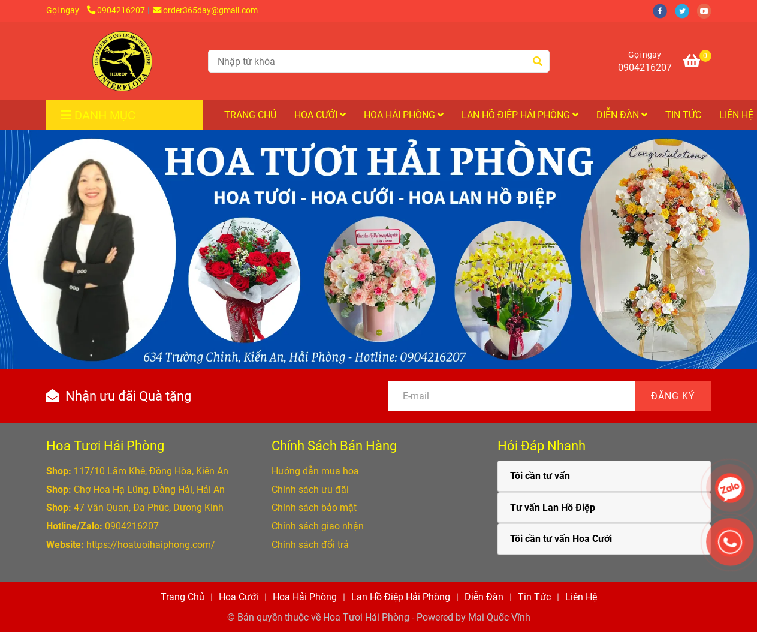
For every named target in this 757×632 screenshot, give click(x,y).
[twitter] (686, 10)
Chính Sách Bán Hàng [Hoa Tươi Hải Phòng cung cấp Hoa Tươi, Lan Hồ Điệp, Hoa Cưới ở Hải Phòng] (334, 445)
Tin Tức (683, 115)
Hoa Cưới (320, 115)
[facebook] (664, 10)
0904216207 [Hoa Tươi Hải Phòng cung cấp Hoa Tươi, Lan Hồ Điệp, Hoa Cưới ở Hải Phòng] (116, 10)
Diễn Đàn (621, 115)
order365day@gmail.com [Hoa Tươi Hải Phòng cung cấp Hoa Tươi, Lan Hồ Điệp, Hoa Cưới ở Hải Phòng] (205, 10)
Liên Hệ (581, 597)
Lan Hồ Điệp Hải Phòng (520, 115)
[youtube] (707, 10)
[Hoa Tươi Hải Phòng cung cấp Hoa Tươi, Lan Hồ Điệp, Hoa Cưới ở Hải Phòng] (697, 62)
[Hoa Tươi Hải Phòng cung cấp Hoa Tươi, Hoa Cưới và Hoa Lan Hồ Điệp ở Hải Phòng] (122, 61)
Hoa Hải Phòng (404, 115)
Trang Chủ (250, 115)
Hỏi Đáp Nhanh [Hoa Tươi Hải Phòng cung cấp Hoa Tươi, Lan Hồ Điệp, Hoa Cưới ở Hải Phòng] (541, 445)
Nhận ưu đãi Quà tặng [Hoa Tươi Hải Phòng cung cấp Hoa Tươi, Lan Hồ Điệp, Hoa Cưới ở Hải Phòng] (128, 396)
